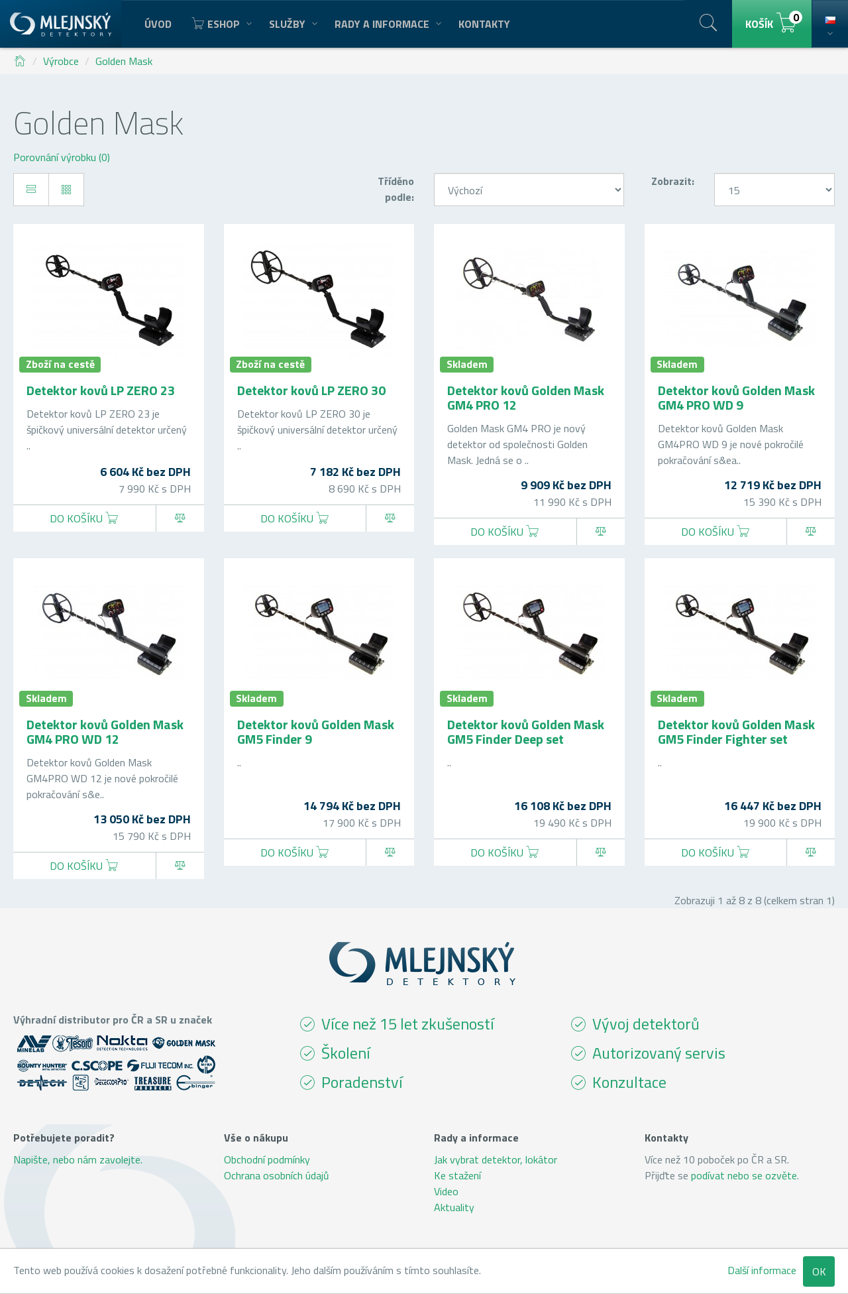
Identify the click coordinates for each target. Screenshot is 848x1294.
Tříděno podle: (396, 189)
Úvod (158, 24)
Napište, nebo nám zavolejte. (77, 1159)
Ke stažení (457, 1175)
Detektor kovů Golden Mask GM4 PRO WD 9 (736, 397)
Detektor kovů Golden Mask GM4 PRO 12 (525, 397)
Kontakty (484, 24)
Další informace (761, 1270)
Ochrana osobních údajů (276, 1175)
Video (446, 1191)
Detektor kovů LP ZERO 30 (311, 390)
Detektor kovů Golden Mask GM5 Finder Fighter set (736, 731)
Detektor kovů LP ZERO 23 (100, 390)
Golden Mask (123, 61)
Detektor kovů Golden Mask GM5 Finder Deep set (525, 731)
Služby (292, 24)
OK (819, 1271)
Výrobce (61, 61)
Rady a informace (387, 24)
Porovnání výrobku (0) (61, 157)
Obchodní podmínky (267, 1159)
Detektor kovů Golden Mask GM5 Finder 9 (315, 731)
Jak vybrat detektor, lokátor (495, 1159)
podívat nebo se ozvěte (744, 1175)
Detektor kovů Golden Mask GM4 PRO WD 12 (105, 731)
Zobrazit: (672, 181)
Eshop (220, 24)
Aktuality (454, 1207)
